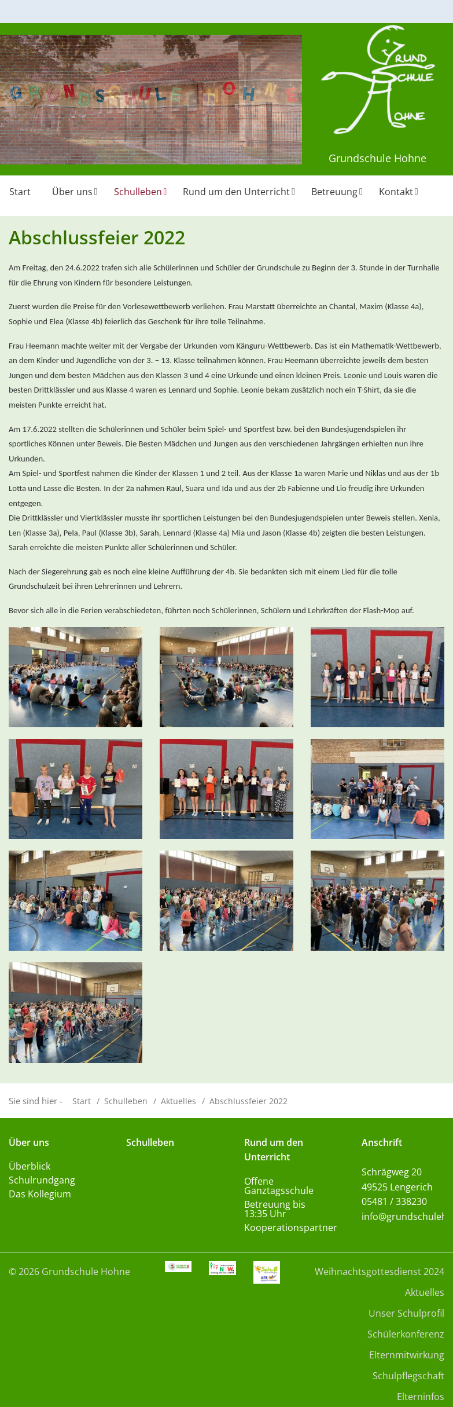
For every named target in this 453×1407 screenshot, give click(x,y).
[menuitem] (21, 196)
